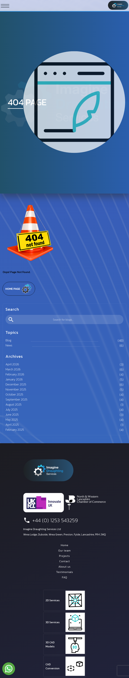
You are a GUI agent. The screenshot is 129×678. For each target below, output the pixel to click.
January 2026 (14, 379)
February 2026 (15, 374)
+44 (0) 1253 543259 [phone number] (50, 520)
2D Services (52, 600)
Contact (64, 561)
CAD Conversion (52, 666)
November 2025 (16, 389)
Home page (18, 288)
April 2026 (12, 364)
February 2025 (15, 429)
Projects (64, 556)
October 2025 (14, 394)
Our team (64, 550)
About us (64, 567)
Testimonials (64, 572)
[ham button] (5, 5)
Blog (8, 340)
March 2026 (13, 369)
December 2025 (16, 384)
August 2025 (14, 404)
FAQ (64, 577)
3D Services (52, 622)
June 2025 (12, 414)
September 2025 (16, 399)
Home (64, 545)
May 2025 (12, 419)
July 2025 (12, 409)
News (9, 345)
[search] (64, 319)
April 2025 (12, 424)
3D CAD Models (50, 644)
